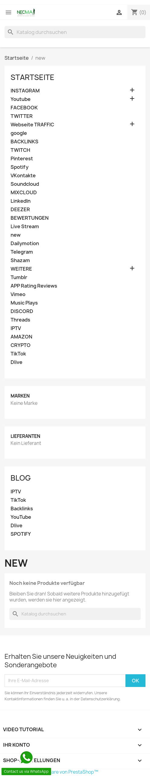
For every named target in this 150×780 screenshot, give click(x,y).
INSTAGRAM (25, 91)
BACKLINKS (24, 141)
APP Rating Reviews (34, 286)
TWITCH (20, 150)
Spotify (19, 167)
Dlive (16, 362)
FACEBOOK (24, 108)
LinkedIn (21, 201)
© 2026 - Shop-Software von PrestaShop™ (51, 772)
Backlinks (22, 508)
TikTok (18, 354)
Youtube (21, 99)
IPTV (16, 328)
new (16, 235)
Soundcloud (25, 184)
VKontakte (23, 175)
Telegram (22, 252)
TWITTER (22, 116)
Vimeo (18, 294)
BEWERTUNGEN (30, 218)
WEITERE (21, 269)
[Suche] (75, 32)
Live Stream (25, 226)
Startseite (32, 77)
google (19, 133)
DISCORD (22, 311)
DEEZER (20, 209)
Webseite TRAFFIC (32, 125)
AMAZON (21, 337)
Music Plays (24, 303)
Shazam (20, 260)
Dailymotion (25, 243)
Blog (21, 478)
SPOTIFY (21, 534)
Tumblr (19, 277)
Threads (20, 320)
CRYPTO (21, 345)
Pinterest (22, 158)
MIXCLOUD (24, 192)
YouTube (21, 517)
